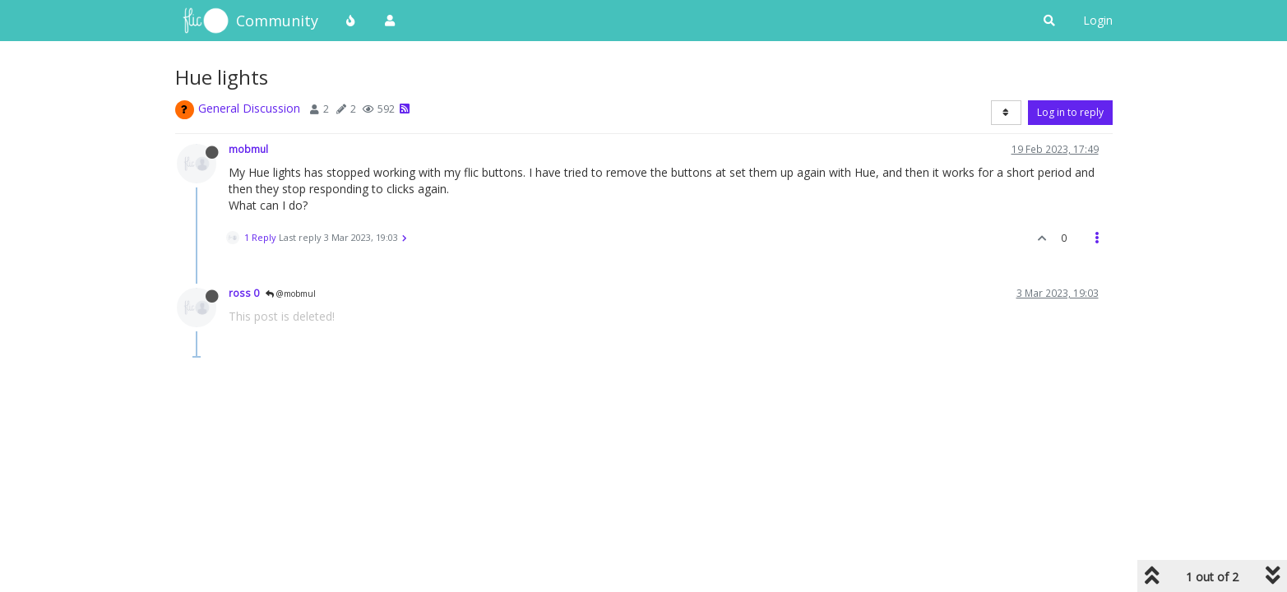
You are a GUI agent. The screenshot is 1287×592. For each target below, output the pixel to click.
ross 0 (244, 292)
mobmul (248, 148)
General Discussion (249, 108)
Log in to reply (1070, 112)
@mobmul (291, 293)
